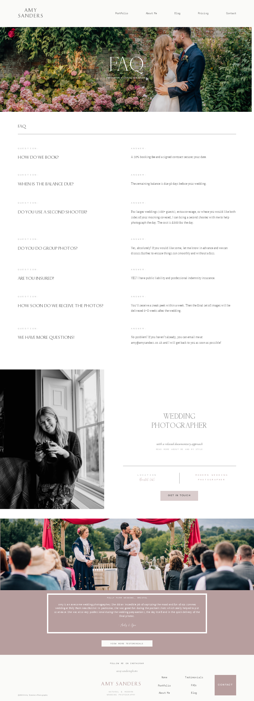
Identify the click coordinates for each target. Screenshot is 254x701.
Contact (231, 13)
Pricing (203, 13)
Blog (177, 13)
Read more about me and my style (179, 449)
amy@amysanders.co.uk (146, 343)
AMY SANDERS (121, 684)
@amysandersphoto (127, 671)
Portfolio (121, 13)
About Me (151, 13)
